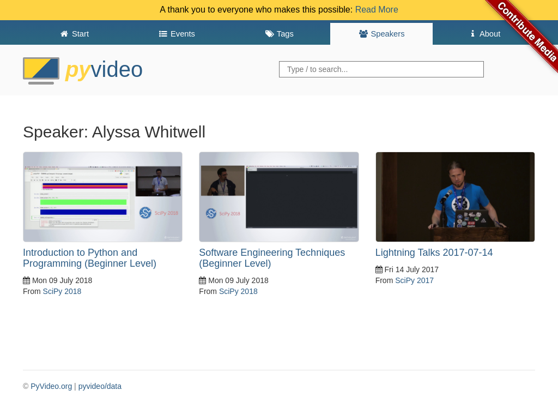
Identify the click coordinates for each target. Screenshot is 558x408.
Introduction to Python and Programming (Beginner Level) (89, 258)
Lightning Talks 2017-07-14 (434, 252)
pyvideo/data (100, 386)
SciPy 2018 (62, 291)
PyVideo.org (51, 386)
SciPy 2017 (414, 280)
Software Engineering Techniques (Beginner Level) (272, 258)
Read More (376, 9)
